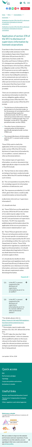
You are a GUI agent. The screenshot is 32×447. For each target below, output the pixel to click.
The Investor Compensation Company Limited (14, 398)
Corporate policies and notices (12, 381)
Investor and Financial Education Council (14, 395)
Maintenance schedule (8, 413)
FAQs (9, 14)
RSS (3, 373)
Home (3, 14)
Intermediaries (18, 14)
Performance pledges (9, 376)
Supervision (5, 17)
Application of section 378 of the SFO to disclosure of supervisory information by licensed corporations (15, 22)
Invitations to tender (8, 384)
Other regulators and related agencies (14, 402)
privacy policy (9, 444)
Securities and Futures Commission (6, 2)
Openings (5, 378)
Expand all (24, 277)
